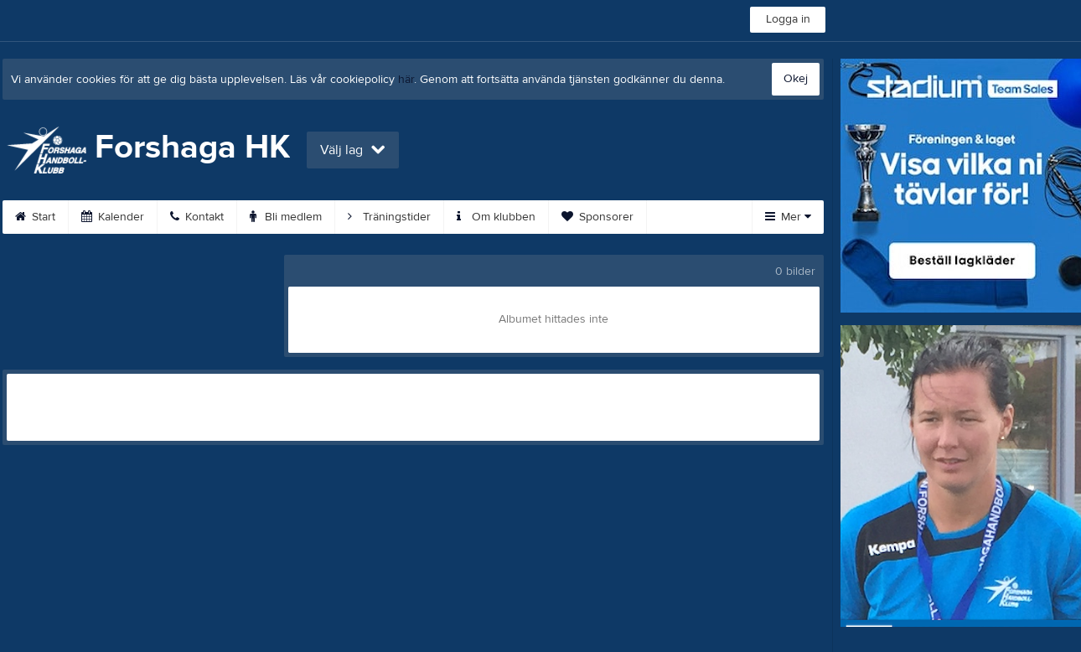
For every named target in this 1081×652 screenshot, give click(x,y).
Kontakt (197, 217)
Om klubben (496, 217)
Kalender (112, 217)
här (406, 79)
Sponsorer (597, 217)
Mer (788, 217)
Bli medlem (286, 217)
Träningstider (389, 217)
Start (35, 217)
